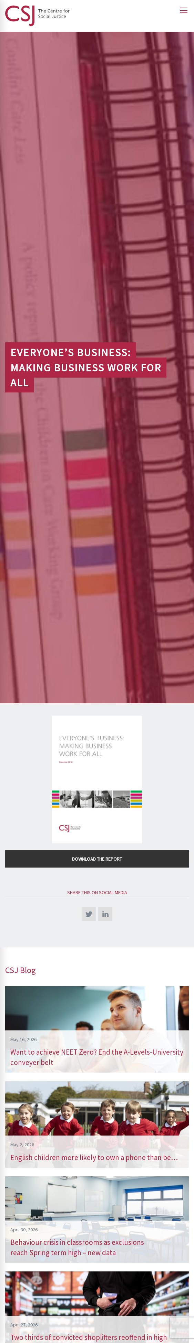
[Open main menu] (184, 10)
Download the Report (97, 859)
